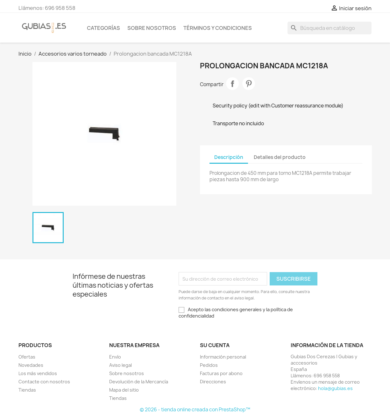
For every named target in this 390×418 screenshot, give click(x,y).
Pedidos (209, 365)
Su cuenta (215, 345)
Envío (115, 357)
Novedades (30, 365)
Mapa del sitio (124, 390)
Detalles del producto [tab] (280, 157)
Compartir (232, 83)
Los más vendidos (37, 373)
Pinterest (248, 83)
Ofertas (26, 357)
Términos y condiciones (217, 27)
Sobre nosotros (151, 27)
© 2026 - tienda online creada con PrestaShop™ (195, 409)
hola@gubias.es (335, 388)
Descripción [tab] (228, 157)
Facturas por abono (221, 373)
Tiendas (27, 390)
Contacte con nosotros (44, 382)
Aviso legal (120, 365)
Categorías (103, 27)
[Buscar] (329, 28)
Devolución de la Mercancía (138, 382)
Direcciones (213, 382)
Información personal (223, 357)
